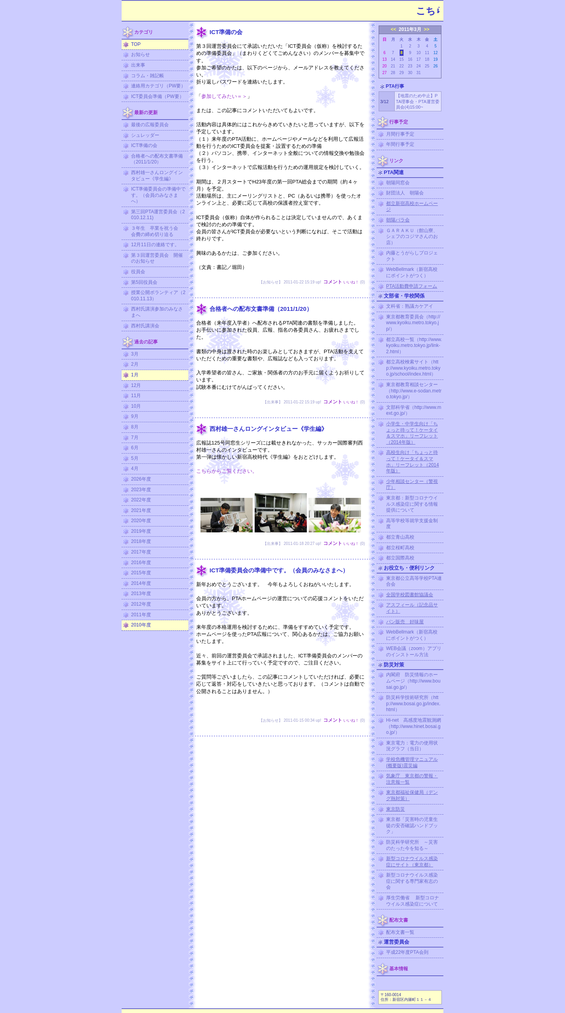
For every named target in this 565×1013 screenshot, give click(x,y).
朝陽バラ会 (398, 220)
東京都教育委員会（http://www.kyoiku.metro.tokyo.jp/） (413, 323)
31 (418, 73)
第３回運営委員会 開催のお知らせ (157, 258)
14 (393, 59)
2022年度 (141, 500)
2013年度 (141, 593)
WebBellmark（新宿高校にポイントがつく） (411, 272)
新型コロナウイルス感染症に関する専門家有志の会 (412, 881)
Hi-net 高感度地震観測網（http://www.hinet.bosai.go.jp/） (413, 726)
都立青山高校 (400, 537)
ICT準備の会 (144, 145)
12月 (136, 385)
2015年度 (141, 572)
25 (427, 66)
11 (427, 53)
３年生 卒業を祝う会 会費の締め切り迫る (157, 231)
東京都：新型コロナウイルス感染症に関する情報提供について (412, 504)
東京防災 (395, 809)
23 (410, 66)
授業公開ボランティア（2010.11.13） (158, 295)
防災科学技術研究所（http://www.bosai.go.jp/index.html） (413, 703)
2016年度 (141, 562)
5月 (135, 458)
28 (393, 73)
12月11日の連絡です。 (155, 244)
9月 (135, 416)
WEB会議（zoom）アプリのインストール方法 (413, 651)
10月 (136, 406)
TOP (135, 44)
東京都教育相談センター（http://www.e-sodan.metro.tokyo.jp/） (413, 390)
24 (418, 66)
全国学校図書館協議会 (409, 594)
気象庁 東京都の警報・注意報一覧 (412, 779)
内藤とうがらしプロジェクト (412, 256)
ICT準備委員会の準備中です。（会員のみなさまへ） (158, 195)
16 (410, 59)
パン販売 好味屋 (405, 622)
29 (401, 73)
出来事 (138, 65)
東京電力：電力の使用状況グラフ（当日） (412, 746)
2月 (135, 364)
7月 (135, 437)
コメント (332, 282)
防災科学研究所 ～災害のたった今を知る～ (412, 845)
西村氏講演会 (145, 326)
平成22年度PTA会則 (407, 952)
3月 (135, 354)
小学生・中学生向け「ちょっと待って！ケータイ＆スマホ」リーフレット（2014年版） (412, 433)
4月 (135, 468)
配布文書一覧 (400, 932)
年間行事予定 (400, 144)
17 (418, 59)
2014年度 (141, 583)
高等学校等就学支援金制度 (412, 524)
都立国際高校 (400, 558)
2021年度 (141, 510)
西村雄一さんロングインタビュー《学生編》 (157, 176)
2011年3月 (410, 29)
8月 (135, 427)
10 (418, 53)
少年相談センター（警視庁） (412, 484)
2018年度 (141, 541)
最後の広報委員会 (150, 124)
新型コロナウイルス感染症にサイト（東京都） (412, 862)
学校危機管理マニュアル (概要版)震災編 (412, 762)
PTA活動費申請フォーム (411, 286)
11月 (136, 395)
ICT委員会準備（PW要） (157, 96)
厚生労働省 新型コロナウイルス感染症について (412, 901)
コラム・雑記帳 (147, 75)
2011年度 (141, 614)
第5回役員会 (144, 282)
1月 (135, 375)
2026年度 (141, 479)
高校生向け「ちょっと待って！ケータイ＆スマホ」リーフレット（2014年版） (412, 462)
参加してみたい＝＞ (224, 96)
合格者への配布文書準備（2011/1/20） (157, 159)
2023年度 (141, 489)
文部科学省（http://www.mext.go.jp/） (413, 410)
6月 (135, 447)
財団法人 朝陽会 (405, 193)
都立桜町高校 (400, 547)
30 (410, 73)
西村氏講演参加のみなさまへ (157, 312)
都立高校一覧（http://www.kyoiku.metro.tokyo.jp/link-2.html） (414, 345)
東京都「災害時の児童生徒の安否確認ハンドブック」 (412, 825)
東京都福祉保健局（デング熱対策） (412, 795)
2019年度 (141, 531)
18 (427, 59)
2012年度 (141, 604)
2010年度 (141, 625)
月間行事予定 (400, 134)
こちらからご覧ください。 (226, 471)
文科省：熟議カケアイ (409, 306)
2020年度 (141, 520)
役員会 (138, 271)
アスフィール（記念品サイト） (412, 608)
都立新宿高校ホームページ (412, 206)
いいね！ (351, 282)
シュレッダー (145, 135)
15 (401, 59)
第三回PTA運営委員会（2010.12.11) (158, 215)
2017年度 (141, 552)
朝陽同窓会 (398, 182)
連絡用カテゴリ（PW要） (158, 86)
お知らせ (140, 54)
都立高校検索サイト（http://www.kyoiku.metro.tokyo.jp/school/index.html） (413, 368)
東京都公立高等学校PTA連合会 (414, 581)
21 (393, 66)
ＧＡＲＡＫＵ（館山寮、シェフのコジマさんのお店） (412, 236)
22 (401, 66)
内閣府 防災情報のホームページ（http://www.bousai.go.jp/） (413, 681)
